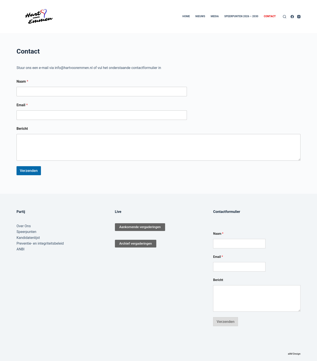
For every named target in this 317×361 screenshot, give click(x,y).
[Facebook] (292, 16)
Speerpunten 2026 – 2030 (241, 16)
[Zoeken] (284, 16)
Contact (270, 16)
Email (22, 105)
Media (215, 16)
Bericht (22, 129)
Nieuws (200, 16)
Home (186, 16)
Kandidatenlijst (28, 238)
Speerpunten (26, 232)
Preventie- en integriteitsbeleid (40, 243)
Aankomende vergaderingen (140, 227)
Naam (22, 81)
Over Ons (24, 226)
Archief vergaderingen (135, 244)
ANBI (20, 249)
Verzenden (29, 170)
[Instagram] (298, 16)
